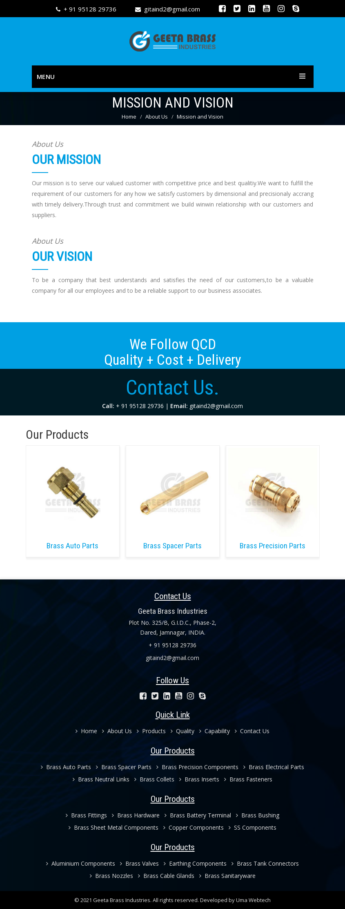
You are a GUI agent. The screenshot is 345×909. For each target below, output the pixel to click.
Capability (214, 731)
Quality (182, 731)
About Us (156, 116)
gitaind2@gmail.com (172, 9)
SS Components (252, 827)
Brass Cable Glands (166, 876)
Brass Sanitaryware (227, 876)
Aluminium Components (80, 863)
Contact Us (252, 731)
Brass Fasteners (248, 779)
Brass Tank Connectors (265, 863)
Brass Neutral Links (101, 779)
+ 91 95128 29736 (90, 9)
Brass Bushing (257, 815)
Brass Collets (154, 779)
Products (151, 731)
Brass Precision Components (197, 767)
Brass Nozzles (111, 876)
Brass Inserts (199, 779)
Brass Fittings (86, 815)
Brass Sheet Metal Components (113, 827)
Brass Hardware (136, 815)
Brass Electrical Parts (273, 767)
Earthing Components (195, 863)
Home (129, 116)
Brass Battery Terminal (198, 815)
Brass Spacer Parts (123, 767)
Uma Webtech (253, 900)
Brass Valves (139, 863)
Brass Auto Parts (66, 767)
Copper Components (193, 827)
